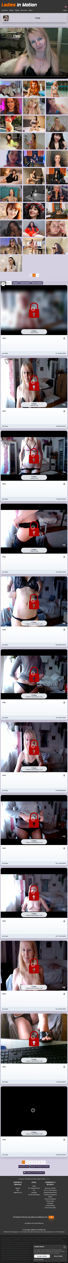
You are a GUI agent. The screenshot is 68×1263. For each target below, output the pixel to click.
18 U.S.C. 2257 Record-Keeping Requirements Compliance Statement (50, 1192)
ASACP (50, 1197)
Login (65, 10)
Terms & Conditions (50, 1199)
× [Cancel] (64, 1247)
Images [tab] (15, 283)
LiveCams (4, 10)
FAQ (18, 1190)
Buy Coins (24, 10)
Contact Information (34, 1194)
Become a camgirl (50, 1188)
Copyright (34, 1192)
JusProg (47, 1179)
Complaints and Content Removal (34, 1223)
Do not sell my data (50, 1207)
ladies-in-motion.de (38, 1230)
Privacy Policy (50, 1201)
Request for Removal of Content (40, 1166)
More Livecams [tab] (37, 283)
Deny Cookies (58, 1256)
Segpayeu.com (18, 1192)
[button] (66, 7)
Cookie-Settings (50, 1205)
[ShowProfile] (64, 338)
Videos (11, 10)
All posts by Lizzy (24, 1166)
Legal (34, 1186)
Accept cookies (42, 1256)
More (30, 10)
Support (17, 1188)
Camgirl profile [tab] (25, 283)
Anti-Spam (50, 1203)
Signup (17, 10)
